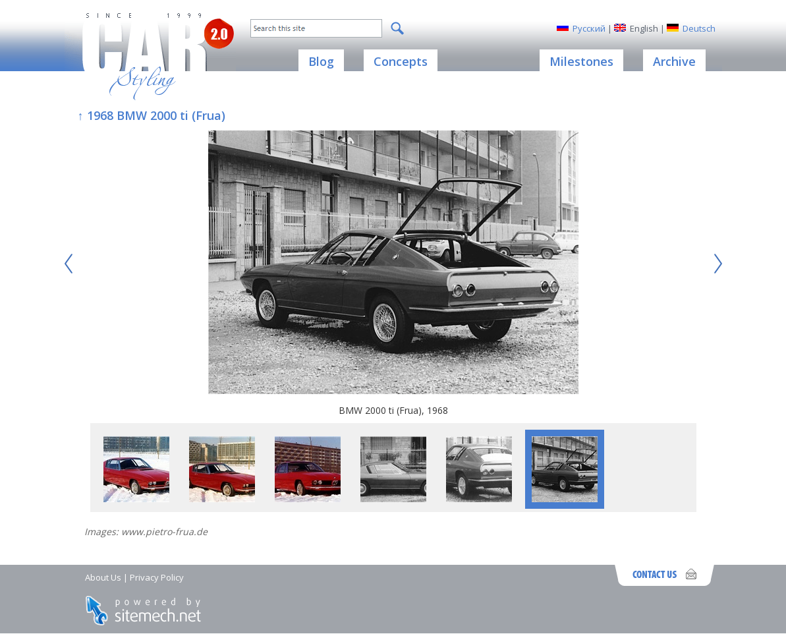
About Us (103, 577)
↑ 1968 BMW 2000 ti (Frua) (151, 115)
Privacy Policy (157, 577)
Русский (589, 28)
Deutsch (699, 28)
